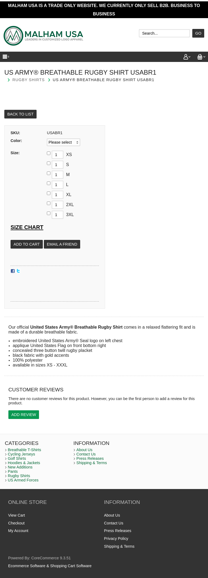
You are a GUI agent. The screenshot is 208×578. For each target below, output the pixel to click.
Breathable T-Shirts (24, 450)
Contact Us (86, 454)
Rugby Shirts (28, 80)
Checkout (16, 523)
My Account (18, 531)
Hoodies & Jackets (24, 463)
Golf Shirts (17, 458)
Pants (13, 471)
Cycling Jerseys (21, 454)
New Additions (20, 467)
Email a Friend (62, 244)
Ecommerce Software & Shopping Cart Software (50, 566)
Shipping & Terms (91, 463)
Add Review (23, 414)
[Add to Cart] (27, 244)
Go (198, 33)
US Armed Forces (23, 480)
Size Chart (27, 227)
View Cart (16, 515)
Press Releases (90, 458)
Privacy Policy (116, 538)
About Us (84, 450)
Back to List (20, 114)
